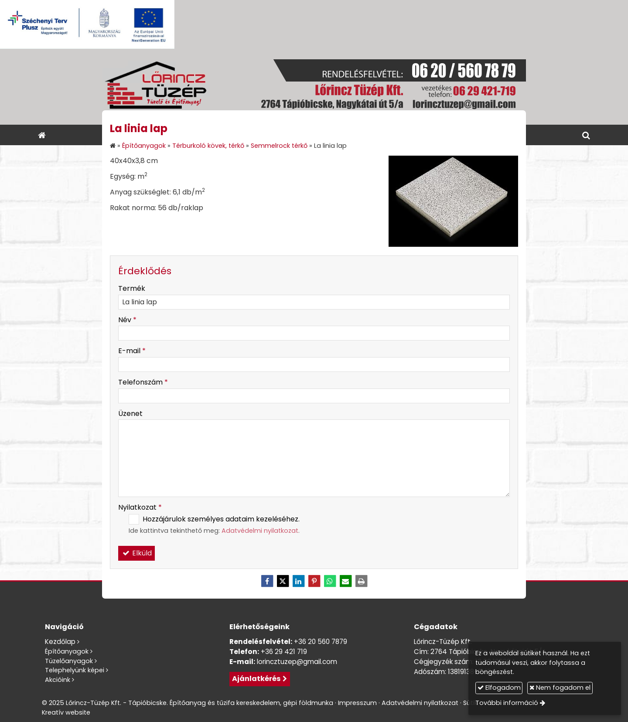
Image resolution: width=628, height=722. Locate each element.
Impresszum (357, 702)
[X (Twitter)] (283, 581)
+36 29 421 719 (284, 651)
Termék (131, 288)
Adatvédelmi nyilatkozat (260, 530)
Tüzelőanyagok (69, 661)
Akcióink (57, 679)
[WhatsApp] (330, 581)
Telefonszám (143, 382)
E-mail (132, 351)
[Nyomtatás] (361, 581)
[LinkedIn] (298, 581)
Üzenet (130, 414)
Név (127, 320)
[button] (586, 135)
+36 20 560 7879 (320, 641)
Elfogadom (499, 687)
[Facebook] (267, 581)
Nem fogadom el (559, 687)
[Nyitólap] (314, 86)
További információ (506, 702)
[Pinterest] (314, 581)
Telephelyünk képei (74, 670)
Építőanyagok (67, 651)
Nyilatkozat (140, 507)
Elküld (136, 553)
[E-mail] (345, 581)
